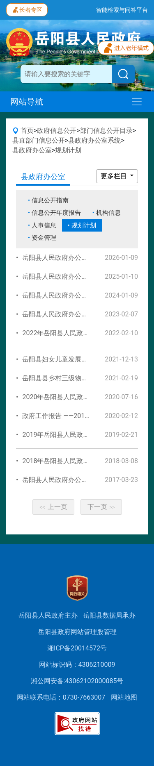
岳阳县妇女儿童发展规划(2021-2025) (76, 359)
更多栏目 (115, 176)
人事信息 (44, 225)
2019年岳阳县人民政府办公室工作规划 (79, 435)
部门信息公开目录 (106, 130)
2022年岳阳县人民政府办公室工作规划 (79, 333)
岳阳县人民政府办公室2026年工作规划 (79, 257)
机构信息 (108, 212)
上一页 (53, 507)
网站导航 (26, 102)
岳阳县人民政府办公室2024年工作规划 (79, 295)
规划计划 (68, 150)
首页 (27, 130)
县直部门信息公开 (38, 140)
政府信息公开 (56, 130)
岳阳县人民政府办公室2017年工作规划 (79, 480)
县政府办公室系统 (94, 140)
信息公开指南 (50, 200)
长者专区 (26, 9)
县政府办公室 (32, 150)
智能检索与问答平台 (122, 10)
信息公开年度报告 (56, 212)
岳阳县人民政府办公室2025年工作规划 (79, 276)
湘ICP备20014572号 (77, 648)
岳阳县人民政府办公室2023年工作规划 (79, 314)
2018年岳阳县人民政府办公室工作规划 (79, 461)
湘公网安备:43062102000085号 (77, 681)
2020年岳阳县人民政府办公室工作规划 (79, 397)
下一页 (101, 507)
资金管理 (44, 237)
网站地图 (124, 697)
